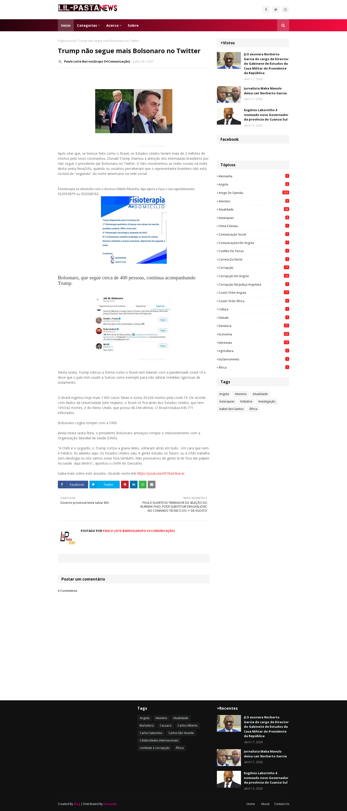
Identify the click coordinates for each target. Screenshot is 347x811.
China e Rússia (254, 226)
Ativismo (254, 201)
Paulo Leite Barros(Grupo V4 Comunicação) (97, 61)
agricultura (254, 351)
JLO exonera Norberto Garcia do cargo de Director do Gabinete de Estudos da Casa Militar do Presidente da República (266, 63)
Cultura (254, 309)
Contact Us (281, 804)
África (254, 367)
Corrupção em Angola (254, 276)
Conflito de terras (254, 251)
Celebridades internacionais (159, 740)
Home (251, 804)
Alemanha (254, 176)
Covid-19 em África (254, 301)
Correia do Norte (254, 259)
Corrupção (254, 267)
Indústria (246, 401)
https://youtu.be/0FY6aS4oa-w (160, 473)
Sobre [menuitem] (133, 25)
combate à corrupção (155, 748)
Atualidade (254, 209)
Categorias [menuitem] (87, 25)
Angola (254, 184)
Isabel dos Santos (231, 409)
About (265, 804)
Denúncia (254, 326)
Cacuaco (166, 725)
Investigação (266, 401)
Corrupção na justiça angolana (254, 284)
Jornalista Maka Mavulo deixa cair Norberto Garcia (265, 90)
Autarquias (254, 218)
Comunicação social (254, 234)
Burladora (147, 725)
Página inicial (66, 41)
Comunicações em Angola (254, 243)
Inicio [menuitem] (66, 25)
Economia (254, 334)
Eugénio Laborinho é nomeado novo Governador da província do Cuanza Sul (266, 114)
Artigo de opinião (254, 193)
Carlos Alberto (188, 725)
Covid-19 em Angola (254, 292)
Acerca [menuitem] (112, 25)
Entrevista (254, 342)
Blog (77, 804)
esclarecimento (254, 359)
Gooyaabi (110, 804)
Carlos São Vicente (181, 733)
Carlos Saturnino (151, 733)
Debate (254, 317)
